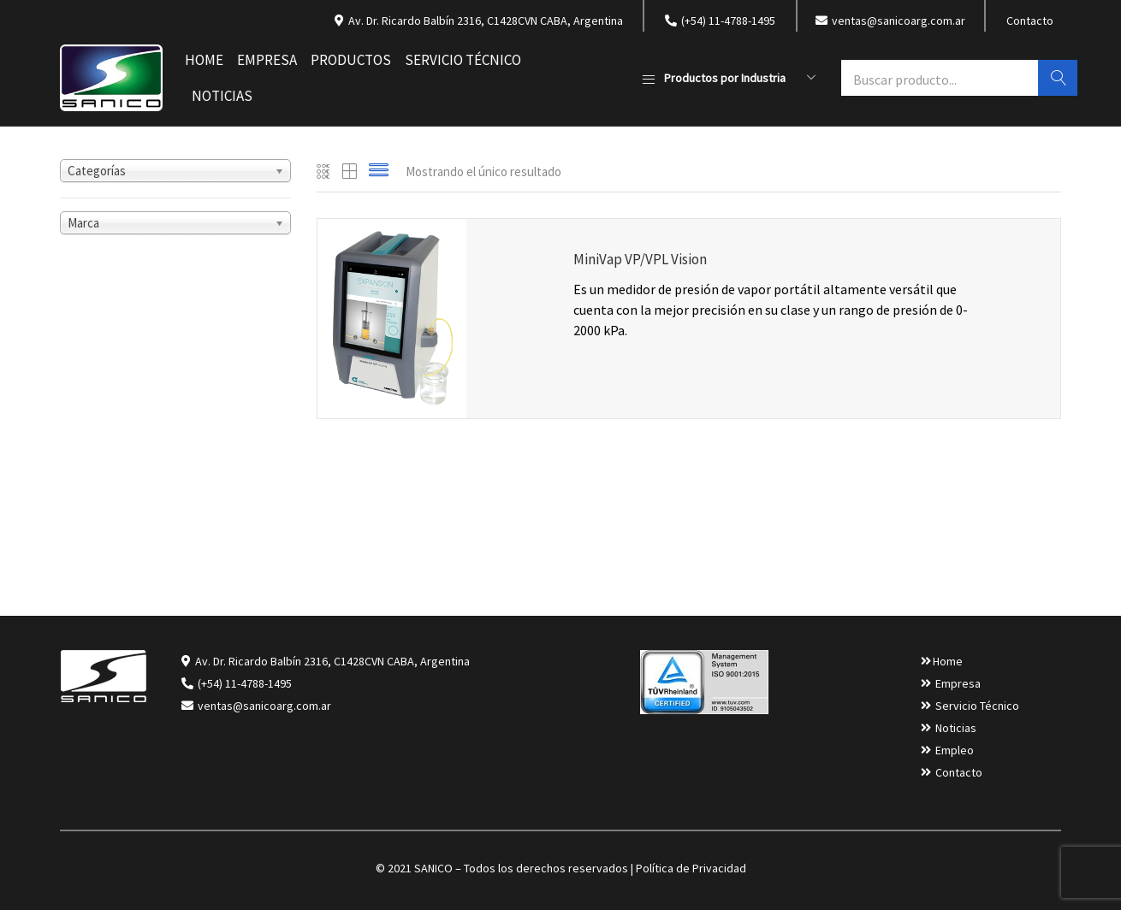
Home (204, 59)
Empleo (954, 750)
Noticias (222, 95)
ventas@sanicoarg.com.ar (263, 705)
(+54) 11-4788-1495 (245, 683)
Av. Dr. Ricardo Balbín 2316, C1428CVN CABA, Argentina (332, 661)
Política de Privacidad (691, 868)
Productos (351, 59)
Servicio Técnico (463, 59)
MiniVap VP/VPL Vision (640, 259)
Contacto (1029, 20)
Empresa (267, 59)
